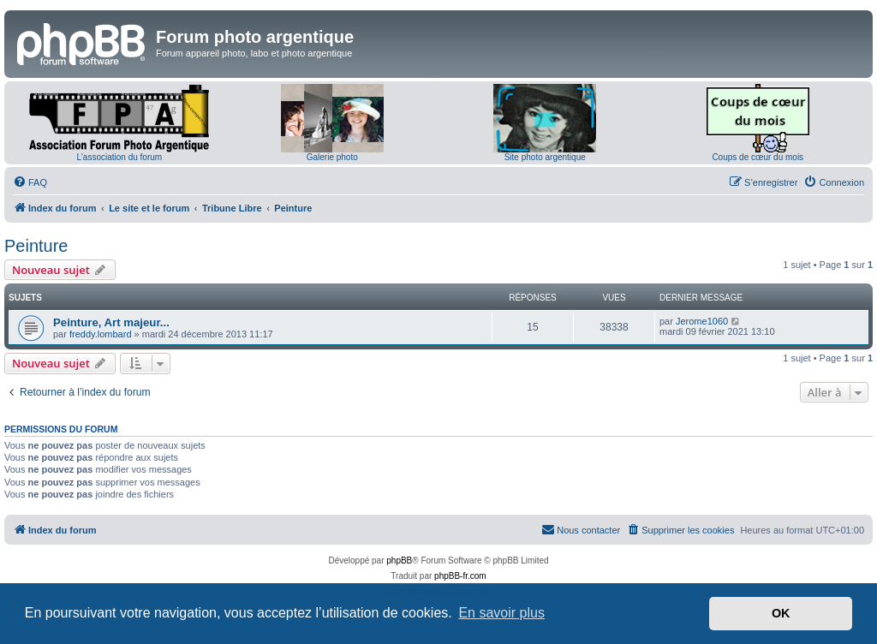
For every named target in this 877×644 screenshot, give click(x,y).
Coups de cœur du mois (757, 157)
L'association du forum (119, 157)
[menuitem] (30, 182)
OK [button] (781, 613)
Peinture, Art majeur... (111, 322)
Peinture (36, 245)
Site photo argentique (545, 157)
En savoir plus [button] (501, 612)
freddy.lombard (100, 334)
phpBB (399, 560)
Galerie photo (332, 157)
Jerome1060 (702, 321)
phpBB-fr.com (460, 576)
